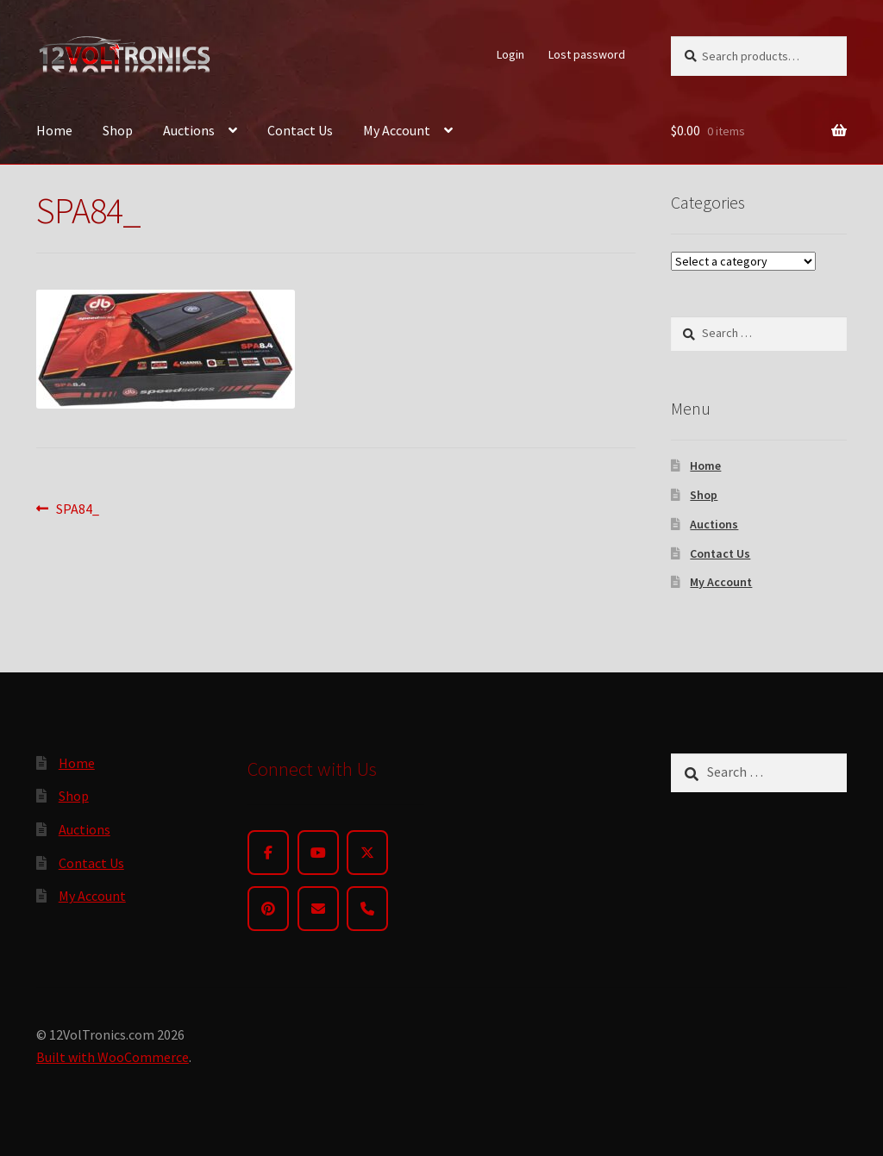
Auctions (189, 130)
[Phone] (367, 908)
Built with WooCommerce (112, 1056)
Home (54, 130)
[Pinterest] (268, 908)
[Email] (318, 908)
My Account (396, 130)
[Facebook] (268, 852)
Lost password (586, 54)
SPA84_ (77, 509)
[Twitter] (367, 852)
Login (510, 54)
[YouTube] (318, 852)
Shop (118, 130)
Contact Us (300, 130)
